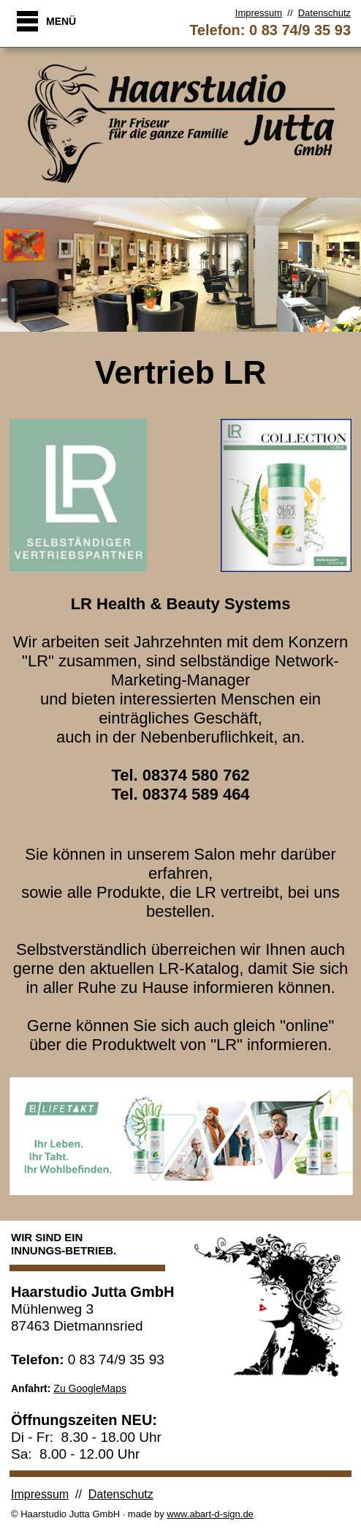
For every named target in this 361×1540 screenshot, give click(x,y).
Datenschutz (324, 12)
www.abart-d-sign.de (210, 1514)
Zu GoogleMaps (89, 1388)
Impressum (258, 12)
